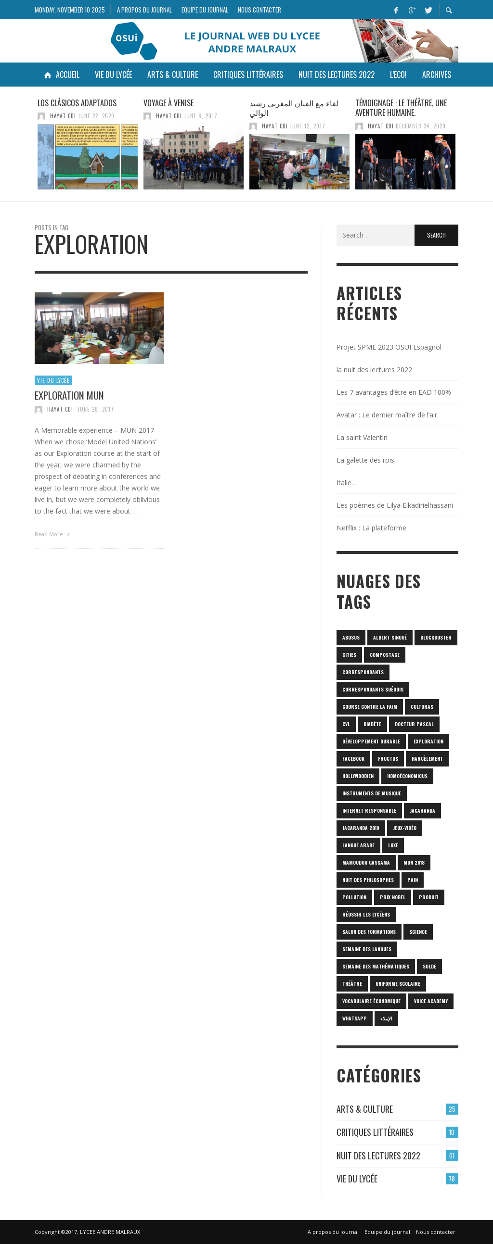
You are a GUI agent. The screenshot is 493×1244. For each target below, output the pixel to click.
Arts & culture (365, 1109)
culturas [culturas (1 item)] (422, 706)
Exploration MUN (69, 399)
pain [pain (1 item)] (412, 879)
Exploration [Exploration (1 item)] (428, 741)
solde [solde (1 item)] (429, 966)
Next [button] (465, 147)
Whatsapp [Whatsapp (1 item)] (354, 1018)
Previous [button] (27, 147)
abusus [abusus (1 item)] (351, 637)
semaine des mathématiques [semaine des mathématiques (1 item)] (375, 966)
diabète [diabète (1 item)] (372, 724)
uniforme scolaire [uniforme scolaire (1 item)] (398, 983)
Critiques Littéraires (375, 1132)
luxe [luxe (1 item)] (393, 845)
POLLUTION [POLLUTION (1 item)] (354, 897)
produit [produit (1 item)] (429, 897)
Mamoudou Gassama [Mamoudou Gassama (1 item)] (366, 862)
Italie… (347, 482)
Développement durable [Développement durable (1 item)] (371, 741)
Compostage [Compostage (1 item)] (385, 654)
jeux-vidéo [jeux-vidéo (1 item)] (404, 827)
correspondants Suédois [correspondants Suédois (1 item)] (372, 689)
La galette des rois (365, 460)
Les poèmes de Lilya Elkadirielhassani (395, 505)
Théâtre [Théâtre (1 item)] (352, 983)
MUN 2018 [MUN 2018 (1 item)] (414, 862)
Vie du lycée (53, 385)
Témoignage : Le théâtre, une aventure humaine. (401, 108)
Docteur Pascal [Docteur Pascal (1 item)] (414, 724)
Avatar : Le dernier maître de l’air (387, 414)
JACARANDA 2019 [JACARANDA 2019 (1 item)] (360, 827)
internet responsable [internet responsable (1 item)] (369, 810)
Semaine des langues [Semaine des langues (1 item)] (366, 949)
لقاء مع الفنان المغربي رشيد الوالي (293, 108)
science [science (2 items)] (418, 931)
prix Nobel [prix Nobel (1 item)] (392, 897)
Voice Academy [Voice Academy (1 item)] (431, 1001)
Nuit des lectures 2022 (378, 1155)
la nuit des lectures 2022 (374, 369)
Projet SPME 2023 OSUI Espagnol (389, 347)
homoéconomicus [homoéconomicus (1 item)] (407, 775)
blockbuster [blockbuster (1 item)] (436, 637)
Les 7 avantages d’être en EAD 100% (394, 392)
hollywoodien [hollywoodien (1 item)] (358, 775)
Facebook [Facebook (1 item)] (353, 758)
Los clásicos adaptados (77, 103)
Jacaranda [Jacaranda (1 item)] (422, 810)
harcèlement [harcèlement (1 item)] (427, 758)
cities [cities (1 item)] (349, 654)
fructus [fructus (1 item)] (388, 758)
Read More (53, 538)
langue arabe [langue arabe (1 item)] (358, 845)
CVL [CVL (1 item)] (346, 724)
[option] (88, 144)
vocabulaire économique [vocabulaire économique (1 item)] (371, 1001)
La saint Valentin (362, 437)
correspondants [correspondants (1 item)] (363, 672)
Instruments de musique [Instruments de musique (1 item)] (371, 793)
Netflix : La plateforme (371, 527)
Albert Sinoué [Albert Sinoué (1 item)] (390, 637)
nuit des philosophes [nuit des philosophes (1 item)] (368, 879)
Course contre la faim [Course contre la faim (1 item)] (369, 706)
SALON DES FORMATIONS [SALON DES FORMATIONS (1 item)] (369, 931)
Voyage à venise (168, 103)
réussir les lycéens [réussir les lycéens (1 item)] (366, 914)
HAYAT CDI (63, 116)
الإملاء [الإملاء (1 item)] (386, 1018)
